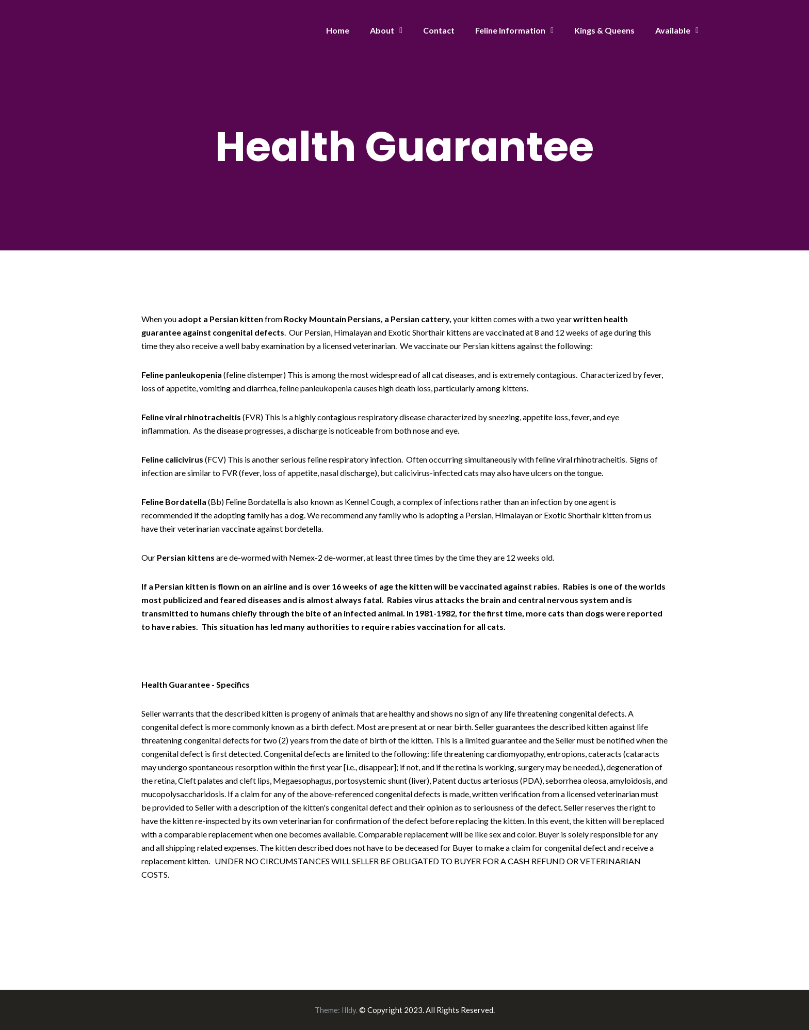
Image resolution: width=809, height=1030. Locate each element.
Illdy (349, 1010)
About (382, 30)
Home (337, 30)
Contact (439, 30)
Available (672, 30)
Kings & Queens (604, 30)
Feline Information (510, 30)
